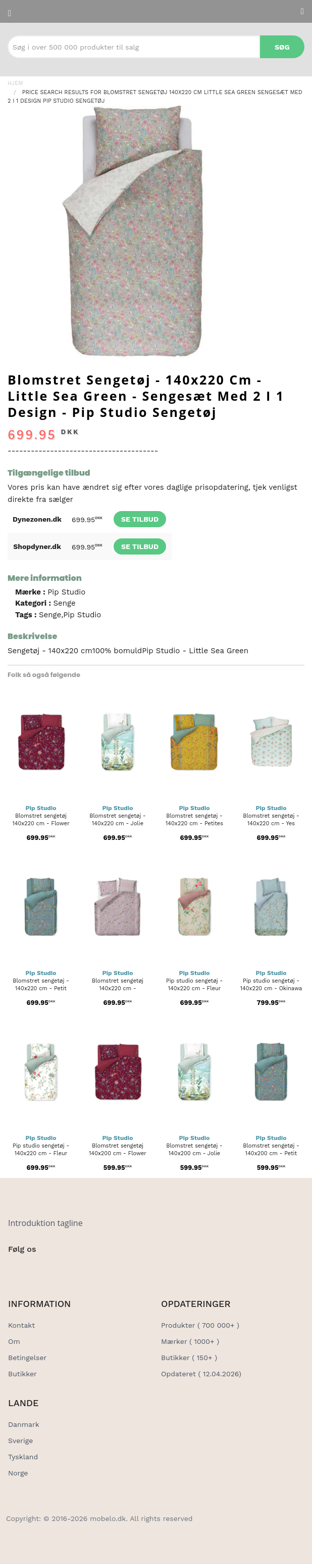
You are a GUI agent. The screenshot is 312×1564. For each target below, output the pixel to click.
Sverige (20, 1440)
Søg (282, 47)
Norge (18, 1473)
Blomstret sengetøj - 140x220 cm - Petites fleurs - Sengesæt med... (194, 823)
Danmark (23, 1424)
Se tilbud (140, 519)
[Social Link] (16, 1270)
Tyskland (23, 1457)
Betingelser (27, 1358)
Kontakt (21, 1325)
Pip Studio (66, 592)
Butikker (22, 1374)
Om (14, 1341)
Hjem (15, 83)
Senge (64, 603)
